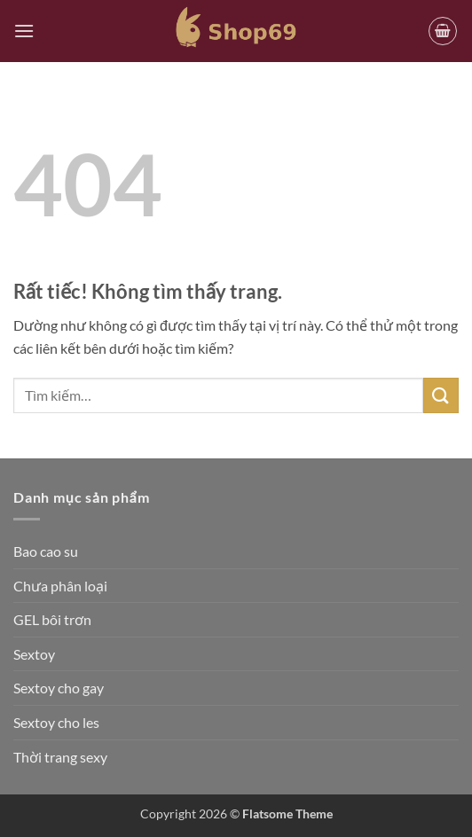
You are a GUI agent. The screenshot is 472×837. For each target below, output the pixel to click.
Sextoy (34, 653)
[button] (24, 30)
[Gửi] (441, 395)
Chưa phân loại (60, 585)
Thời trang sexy (60, 756)
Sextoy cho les (56, 722)
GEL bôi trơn (52, 619)
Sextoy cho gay (58, 687)
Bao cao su (45, 551)
